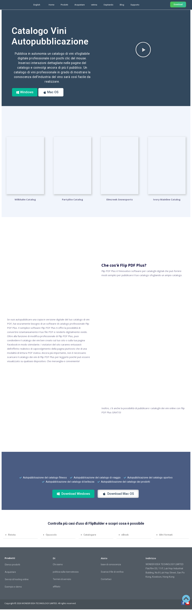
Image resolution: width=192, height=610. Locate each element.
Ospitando (108, 5)
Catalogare (89, 535)
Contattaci (106, 580)
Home (51, 5)
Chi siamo (58, 565)
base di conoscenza (111, 565)
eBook (125, 535)
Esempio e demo (13, 587)
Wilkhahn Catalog (25, 200)
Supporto (135, 5)
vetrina (94, 5)
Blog (122, 5)
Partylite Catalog (72, 200)
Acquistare (79, 5)
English (36, 5)
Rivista (12, 535)
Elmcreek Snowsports (119, 200)
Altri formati (166, 535)
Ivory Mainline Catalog (166, 200)
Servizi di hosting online (17, 580)
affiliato (56, 587)
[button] (143, 49)
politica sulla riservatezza (66, 572)
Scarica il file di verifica (112, 572)
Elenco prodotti (12, 565)
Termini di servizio (62, 580)
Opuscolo (51, 535)
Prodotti (64, 5)
